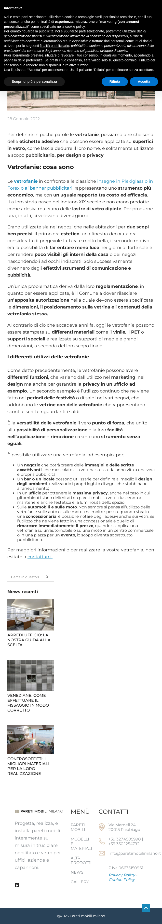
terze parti (78, 31)
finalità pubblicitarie (54, 46)
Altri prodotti (81, 860)
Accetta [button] (144, 82)
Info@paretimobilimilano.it (134, 853)
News (77, 872)
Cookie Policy (121, 879)
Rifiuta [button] (114, 82)
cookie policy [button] (75, 26)
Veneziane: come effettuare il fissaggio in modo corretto (28, 703)
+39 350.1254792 (123, 843)
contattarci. (40, 557)
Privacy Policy (121, 875)
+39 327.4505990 (124, 839)
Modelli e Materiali (81, 844)
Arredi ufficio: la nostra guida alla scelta (29, 640)
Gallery (80, 882)
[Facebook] (17, 885)
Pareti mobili (78, 827)
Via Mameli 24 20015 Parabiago (124, 827)
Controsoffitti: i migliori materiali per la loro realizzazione (28, 766)
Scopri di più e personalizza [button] (34, 82)
